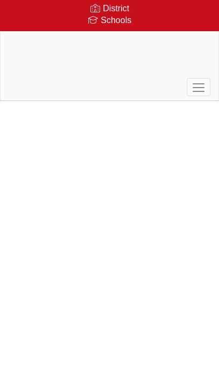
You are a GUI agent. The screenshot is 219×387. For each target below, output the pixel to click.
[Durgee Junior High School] (109, 58)
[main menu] (198, 87)
